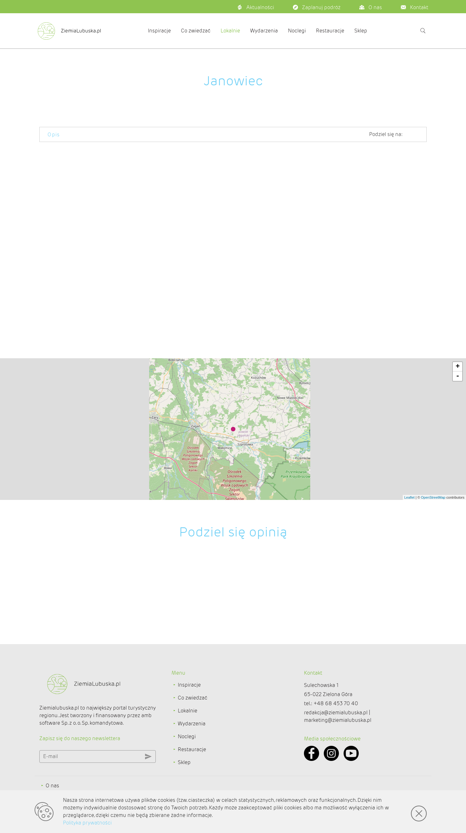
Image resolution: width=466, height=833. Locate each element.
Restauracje (330, 30)
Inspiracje (159, 30)
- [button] (458, 376)
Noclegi (297, 30)
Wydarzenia (264, 30)
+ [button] (458, 366)
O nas (52, 785)
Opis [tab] (54, 134)
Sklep (360, 30)
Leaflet (409, 497)
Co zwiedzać (196, 30)
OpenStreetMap (433, 497)
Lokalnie (230, 30)
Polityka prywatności (87, 822)
